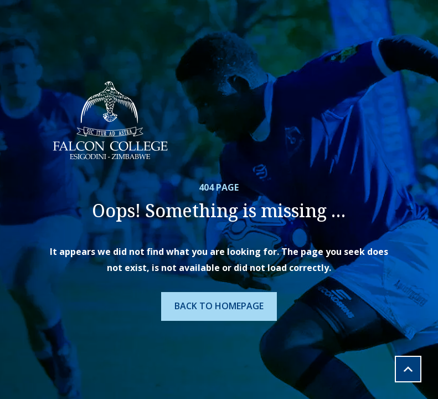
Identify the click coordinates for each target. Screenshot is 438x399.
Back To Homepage (219, 306)
